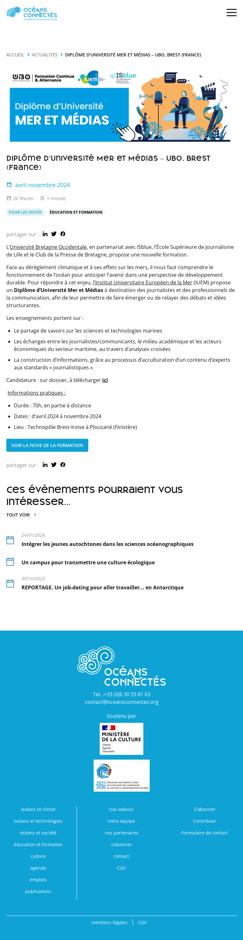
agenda (38, 868)
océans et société (38, 833)
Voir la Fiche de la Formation (47, 445)
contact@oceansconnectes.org (122, 701)
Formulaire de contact (204, 833)
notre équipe (121, 821)
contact (121, 856)
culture (38, 856)
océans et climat (38, 809)
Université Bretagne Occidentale (48, 246)
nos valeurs (121, 809)
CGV (121, 868)
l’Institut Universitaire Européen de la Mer (142, 282)
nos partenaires (121, 833)
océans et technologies (38, 821)
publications (38, 891)
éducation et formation (38, 844)
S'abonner (204, 809)
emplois (38, 880)
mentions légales (109, 922)
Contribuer (204, 821)
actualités (45, 55)
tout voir (21, 515)
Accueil (15, 55)
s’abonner (121, 844)
